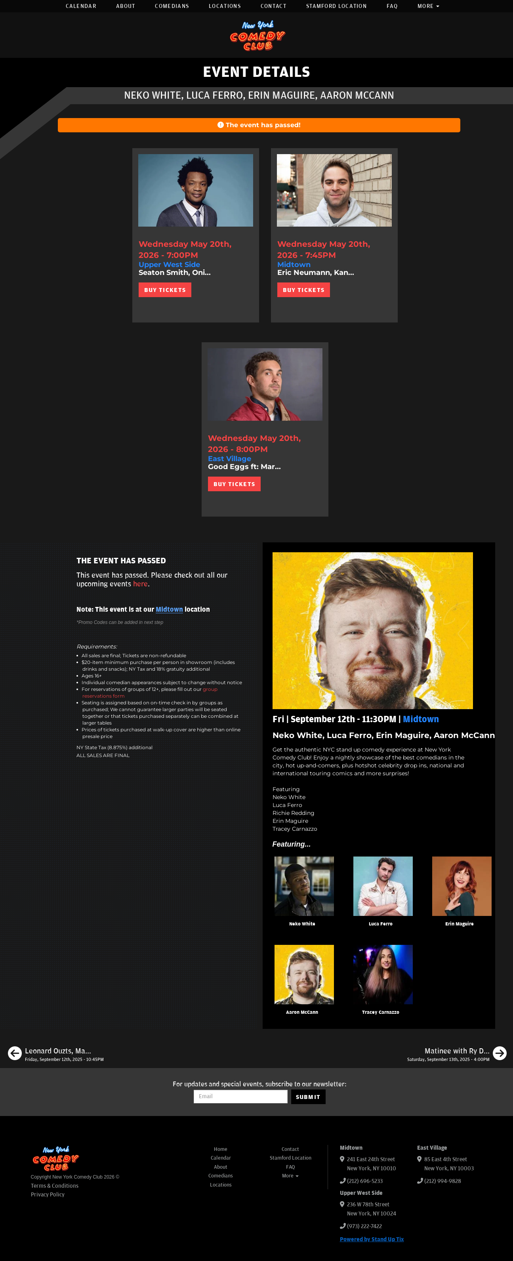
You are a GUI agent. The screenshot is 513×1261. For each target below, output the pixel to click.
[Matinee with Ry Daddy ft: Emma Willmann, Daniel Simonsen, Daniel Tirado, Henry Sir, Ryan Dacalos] (457, 1054)
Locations (225, 6)
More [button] (429, 6)
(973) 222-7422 (364, 1226)
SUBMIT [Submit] (308, 1097)
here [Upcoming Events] (140, 584)
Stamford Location (336, 6)
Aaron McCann (302, 1012)
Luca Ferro (381, 924)
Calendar (81, 6)
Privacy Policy (48, 1194)
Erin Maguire (459, 924)
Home (220, 1149)
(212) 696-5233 (365, 1181)
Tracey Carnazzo (380, 1012)
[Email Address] (241, 1096)
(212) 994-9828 (442, 1181)
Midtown (169, 610)
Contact (273, 6)
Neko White (302, 924)
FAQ (392, 6)
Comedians (172, 6)
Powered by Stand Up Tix (372, 1239)
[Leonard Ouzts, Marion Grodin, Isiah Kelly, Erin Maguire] (56, 1054)
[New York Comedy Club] (257, 35)
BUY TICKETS (165, 290)
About (125, 6)
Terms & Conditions (54, 1186)
